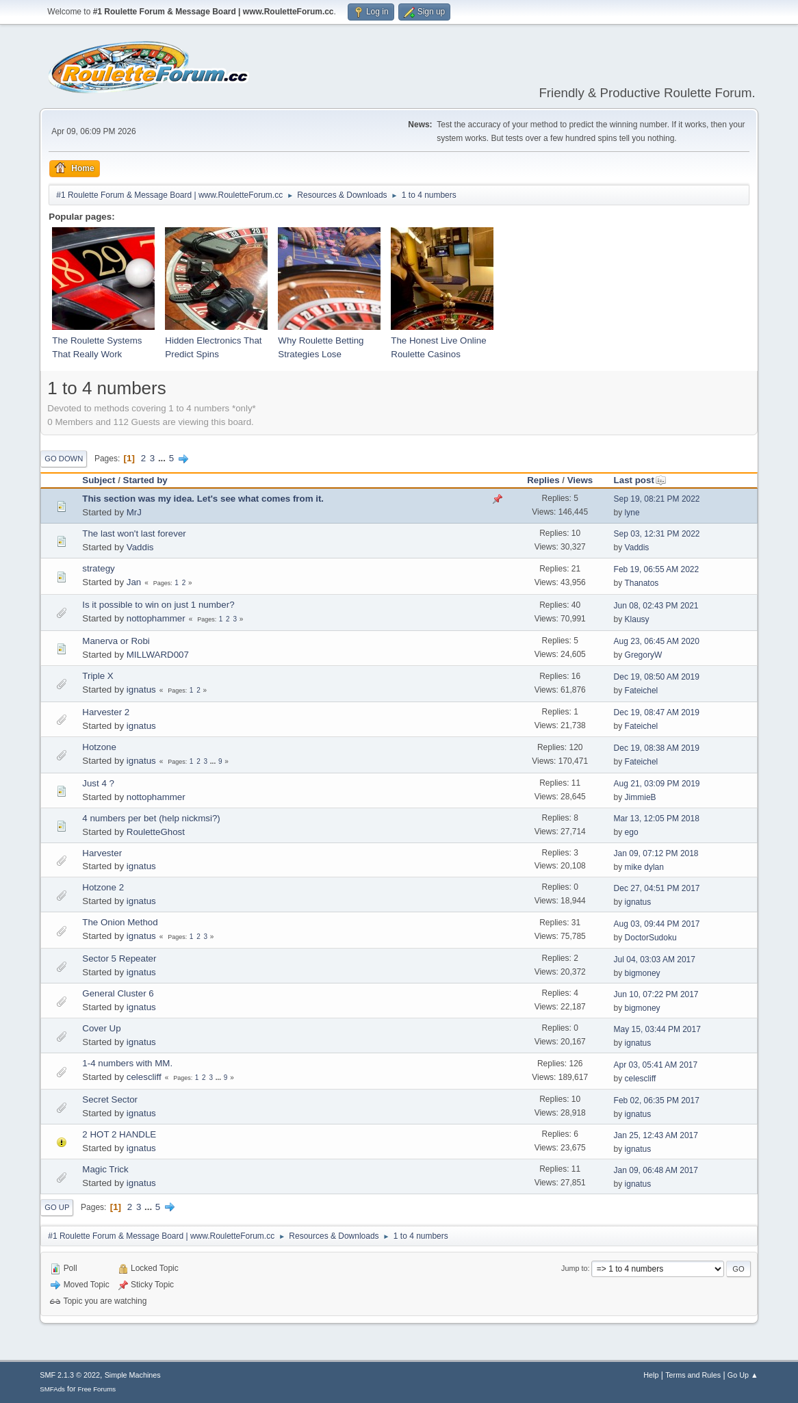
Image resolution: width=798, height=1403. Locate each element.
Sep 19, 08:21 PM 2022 (657, 499)
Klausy (637, 619)
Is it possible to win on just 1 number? (158, 605)
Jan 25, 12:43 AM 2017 (656, 1135)
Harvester (102, 853)
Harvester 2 (105, 712)
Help (650, 1375)
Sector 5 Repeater (119, 958)
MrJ (134, 512)
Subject (98, 480)
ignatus (141, 689)
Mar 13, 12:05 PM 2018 (656, 818)
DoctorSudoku (651, 937)
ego (632, 832)
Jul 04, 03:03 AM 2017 (654, 959)
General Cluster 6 (117, 993)
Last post (640, 480)
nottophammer (156, 618)
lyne (632, 512)
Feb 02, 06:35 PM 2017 (656, 1100)
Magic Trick (105, 1169)
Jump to (574, 1268)
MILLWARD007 (158, 654)
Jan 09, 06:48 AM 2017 (656, 1170)
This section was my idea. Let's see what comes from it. (203, 498)
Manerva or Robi (116, 641)
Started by (145, 480)
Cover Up (101, 1028)
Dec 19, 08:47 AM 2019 (656, 712)
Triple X (97, 676)
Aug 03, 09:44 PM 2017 (657, 924)
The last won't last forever (133, 533)
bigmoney (642, 973)
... (163, 458)
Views (580, 480)
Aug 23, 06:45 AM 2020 (656, 641)
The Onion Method (119, 922)
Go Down (63, 458)
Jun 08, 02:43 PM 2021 (656, 605)
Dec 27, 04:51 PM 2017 (657, 888)
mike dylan (644, 867)
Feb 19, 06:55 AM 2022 (656, 569)
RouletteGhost (156, 832)
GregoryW (643, 655)
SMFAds (52, 1389)
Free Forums (97, 1389)
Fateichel (641, 690)
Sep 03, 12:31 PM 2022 (657, 534)
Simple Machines (133, 1375)
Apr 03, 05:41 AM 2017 (656, 1065)
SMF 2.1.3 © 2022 (70, 1375)
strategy (98, 568)
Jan (134, 582)
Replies (543, 480)
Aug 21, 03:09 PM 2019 (657, 783)
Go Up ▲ (743, 1375)
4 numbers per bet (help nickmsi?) (151, 818)
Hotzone (99, 747)
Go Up (56, 1207)
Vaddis (140, 547)
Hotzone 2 (103, 887)
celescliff (144, 1077)
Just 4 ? (98, 783)
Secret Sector (110, 1099)
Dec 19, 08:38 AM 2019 (656, 748)
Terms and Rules (693, 1375)
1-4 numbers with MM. (127, 1063)
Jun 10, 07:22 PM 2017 (656, 994)
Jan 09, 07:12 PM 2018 (656, 853)
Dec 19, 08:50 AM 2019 (656, 677)
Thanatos (641, 583)
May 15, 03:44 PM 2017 (657, 1029)
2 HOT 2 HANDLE (119, 1134)
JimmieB (640, 797)
